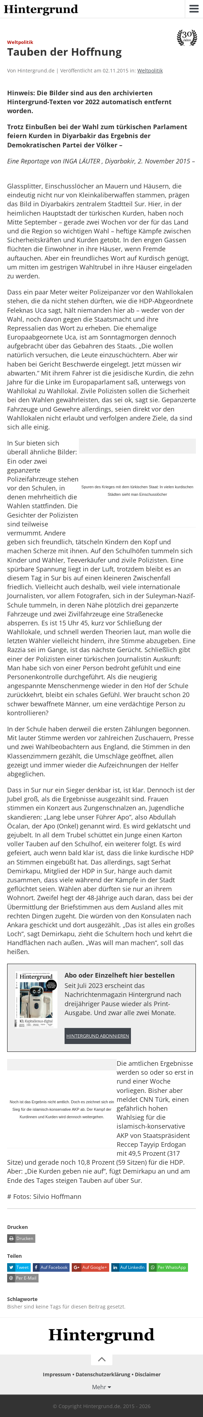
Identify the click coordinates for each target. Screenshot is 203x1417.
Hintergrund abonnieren (97, 1036)
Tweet (18, 1267)
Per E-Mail (21, 1278)
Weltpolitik (150, 70)
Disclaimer (148, 1374)
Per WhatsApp (167, 1267)
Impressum (57, 1374)
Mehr (99, 1387)
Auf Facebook (50, 1267)
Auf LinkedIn (127, 1267)
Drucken (20, 1238)
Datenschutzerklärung (103, 1374)
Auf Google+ (89, 1267)
